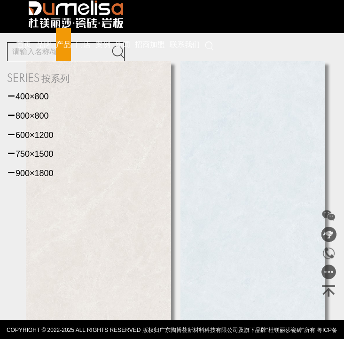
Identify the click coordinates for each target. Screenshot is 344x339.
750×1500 (30, 154)
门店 (83, 44)
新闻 (122, 44)
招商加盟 (150, 44)
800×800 (28, 116)
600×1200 (30, 135)
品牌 (43, 44)
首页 (23, 44)
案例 (102, 44)
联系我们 (185, 44)
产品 (63, 44)
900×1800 (30, 173)
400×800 (28, 96)
